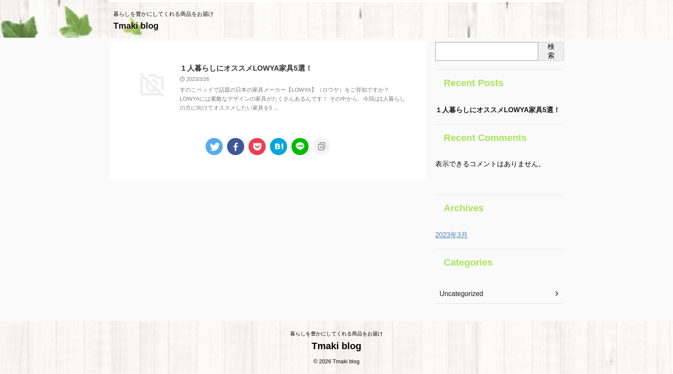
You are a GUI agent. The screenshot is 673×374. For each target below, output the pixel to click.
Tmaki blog (136, 25)
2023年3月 (449, 236)
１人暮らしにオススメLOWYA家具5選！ (242, 68)
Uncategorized (459, 294)
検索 (551, 51)
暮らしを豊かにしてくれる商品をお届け (336, 334)
